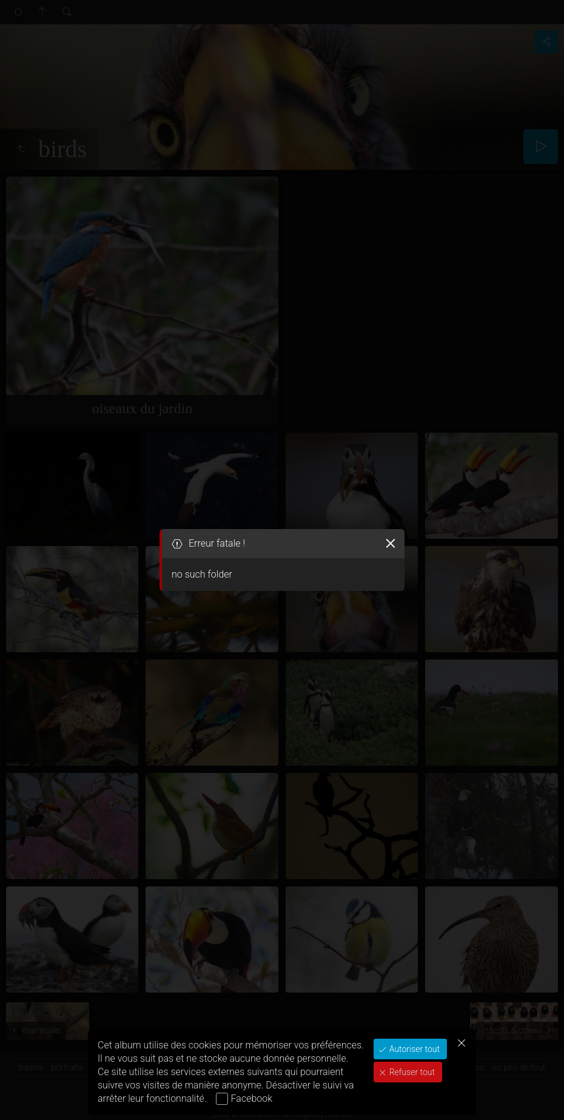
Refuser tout (411, 1072)
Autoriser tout (413, 1049)
